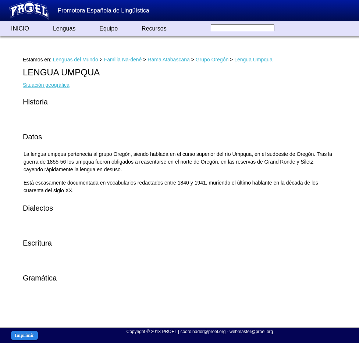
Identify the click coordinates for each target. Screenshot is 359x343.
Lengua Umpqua (253, 59)
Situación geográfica (46, 85)
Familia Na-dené (123, 59)
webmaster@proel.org (251, 331)
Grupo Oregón (212, 59)
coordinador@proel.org (202, 331)
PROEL (169, 331)
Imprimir (24, 335)
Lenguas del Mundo (75, 59)
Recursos (154, 28)
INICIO (20, 28)
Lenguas (64, 28)
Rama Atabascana (168, 59)
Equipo (108, 28)
